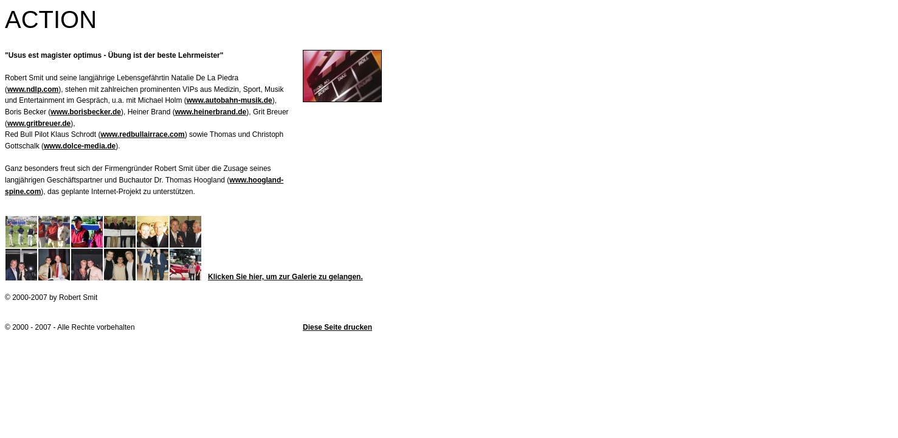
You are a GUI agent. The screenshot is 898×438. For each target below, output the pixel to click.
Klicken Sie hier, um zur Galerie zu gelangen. (285, 277)
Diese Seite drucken (337, 327)
